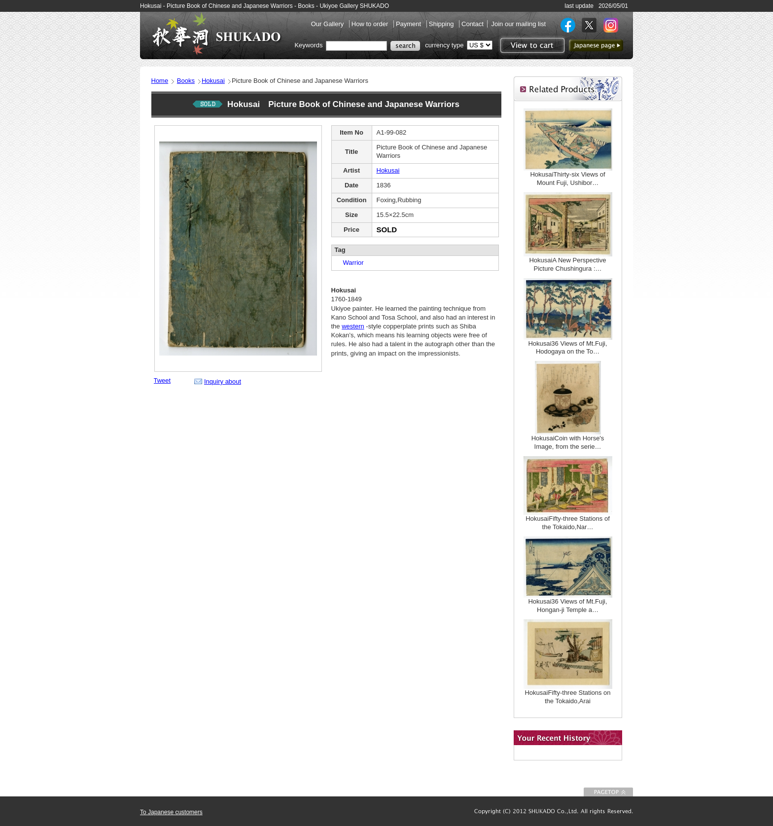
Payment (409, 24)
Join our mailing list (518, 24)
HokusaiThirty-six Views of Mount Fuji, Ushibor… (567, 178)
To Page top (608, 792)
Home (160, 80)
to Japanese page (596, 45)
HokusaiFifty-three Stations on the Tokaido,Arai (567, 697)
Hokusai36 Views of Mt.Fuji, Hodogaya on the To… (567, 348)
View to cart (531, 45)
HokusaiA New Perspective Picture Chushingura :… (567, 264)
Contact (472, 24)
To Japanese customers (171, 812)
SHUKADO (216, 33)
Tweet (162, 380)
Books (186, 80)
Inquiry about (222, 381)
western (353, 326)
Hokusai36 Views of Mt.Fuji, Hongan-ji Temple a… (567, 605)
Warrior (350, 262)
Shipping (442, 24)
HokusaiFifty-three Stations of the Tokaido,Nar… (568, 523)
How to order (370, 24)
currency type (444, 45)
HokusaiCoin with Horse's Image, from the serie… (567, 442)
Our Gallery (328, 24)
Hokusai (213, 80)
